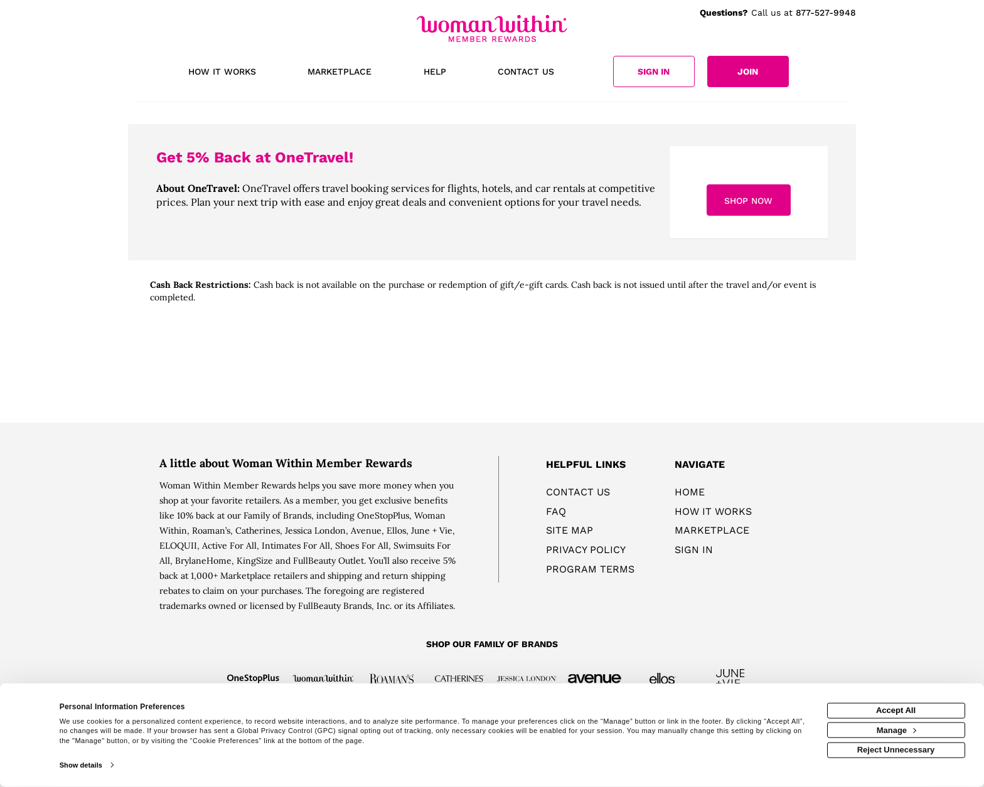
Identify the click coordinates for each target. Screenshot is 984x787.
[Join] (748, 71)
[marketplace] (339, 72)
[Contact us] (526, 72)
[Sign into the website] (654, 71)
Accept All (896, 710)
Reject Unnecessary (896, 749)
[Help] (435, 72)
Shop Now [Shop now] (748, 201)
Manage (896, 729)
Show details (81, 765)
